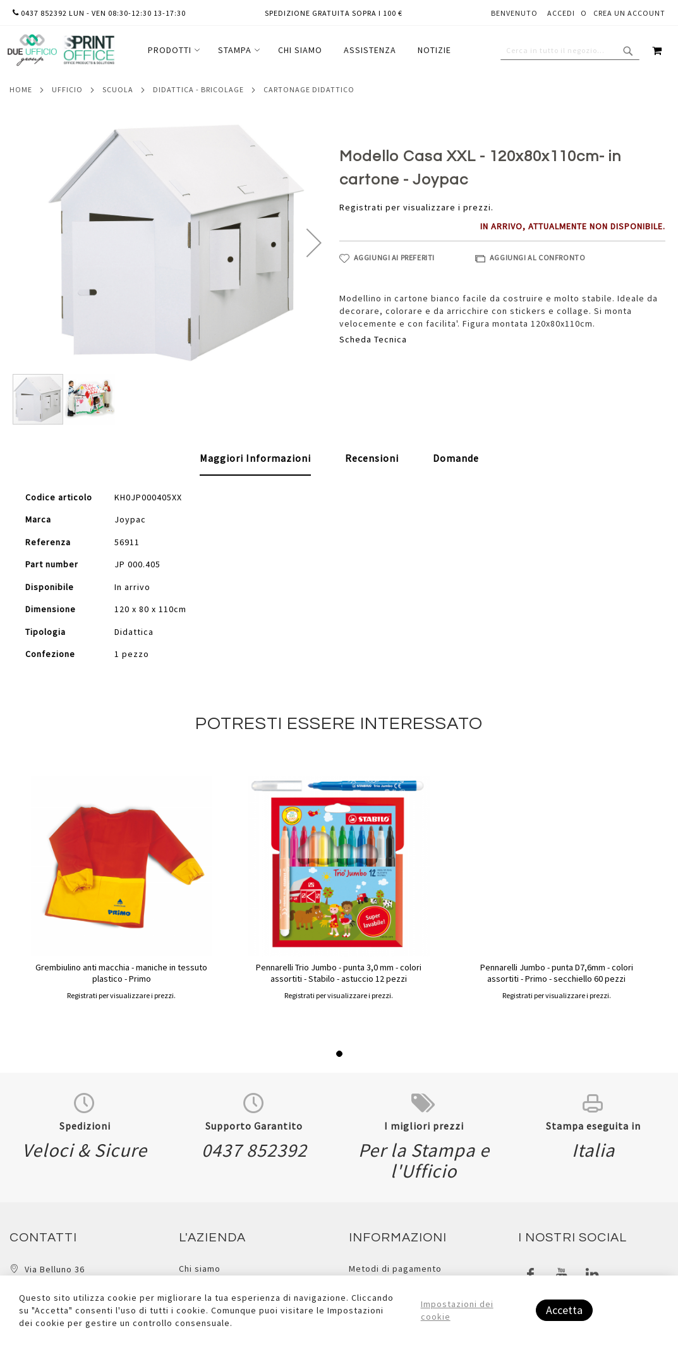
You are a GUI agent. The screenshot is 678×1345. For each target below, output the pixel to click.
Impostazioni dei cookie (457, 1310)
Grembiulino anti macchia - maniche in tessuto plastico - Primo (121, 973)
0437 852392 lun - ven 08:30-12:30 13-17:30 (99, 13)
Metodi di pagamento (395, 1268)
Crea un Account (629, 13)
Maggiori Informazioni (255, 458)
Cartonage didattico (308, 89)
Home (20, 89)
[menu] (299, 50)
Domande (456, 458)
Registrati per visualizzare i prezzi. (416, 207)
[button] (314, 242)
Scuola (117, 89)
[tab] (255, 459)
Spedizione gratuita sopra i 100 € (334, 13)
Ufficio (67, 89)
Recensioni (372, 458)
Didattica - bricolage (198, 89)
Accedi (561, 13)
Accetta (564, 1310)
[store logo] (60, 50)
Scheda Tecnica (373, 339)
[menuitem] (172, 50)
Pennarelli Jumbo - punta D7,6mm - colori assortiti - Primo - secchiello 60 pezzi (556, 973)
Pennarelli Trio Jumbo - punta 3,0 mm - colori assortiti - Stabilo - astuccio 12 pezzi (338, 973)
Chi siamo (200, 1268)
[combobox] (569, 50)
